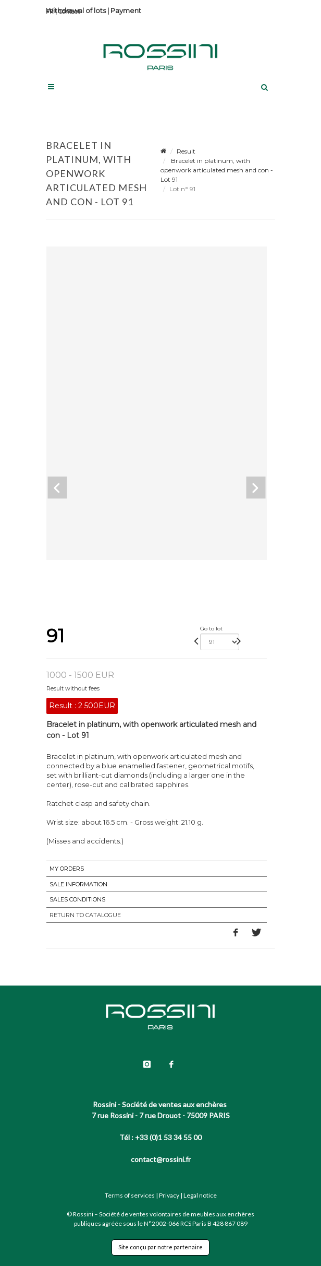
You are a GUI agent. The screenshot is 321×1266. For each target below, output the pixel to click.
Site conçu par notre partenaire (160, 1247)
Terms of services (130, 1195)
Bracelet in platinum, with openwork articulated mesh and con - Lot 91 (216, 170)
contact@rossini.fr (161, 1159)
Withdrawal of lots (76, 10)
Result (186, 151)
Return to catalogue (85, 915)
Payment (125, 10)
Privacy (169, 1195)
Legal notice (200, 1195)
